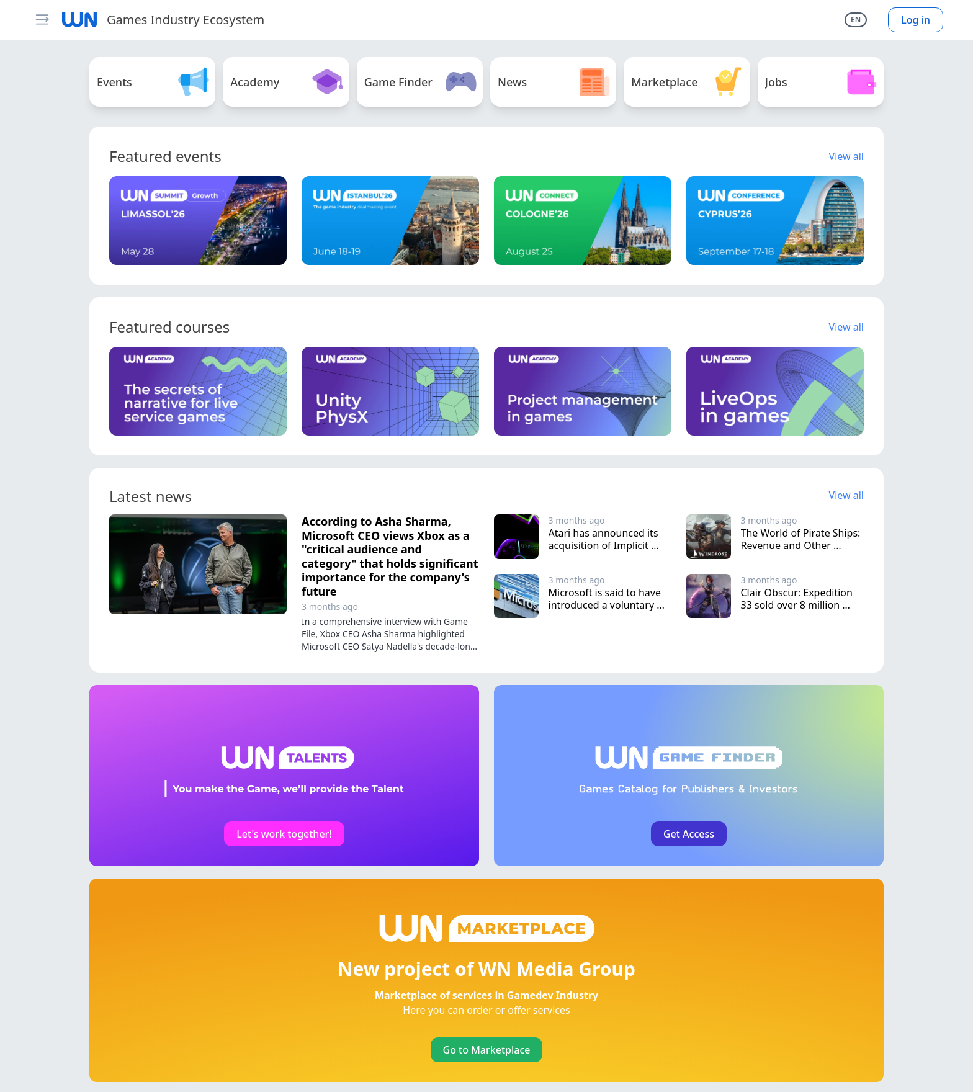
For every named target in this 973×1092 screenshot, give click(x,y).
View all (846, 156)
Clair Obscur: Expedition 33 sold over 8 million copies (798, 605)
